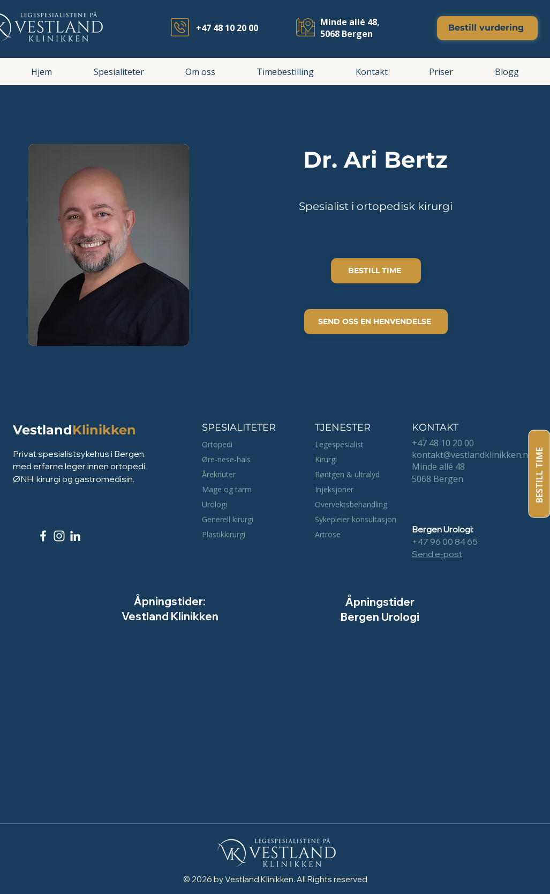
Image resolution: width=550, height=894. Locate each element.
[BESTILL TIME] (539, 474)
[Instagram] (59, 536)
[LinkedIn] (75, 536)
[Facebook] (43, 536)
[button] (118, 71)
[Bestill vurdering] (487, 28)
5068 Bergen (346, 34)
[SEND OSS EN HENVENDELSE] (376, 321)
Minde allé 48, (350, 22)
